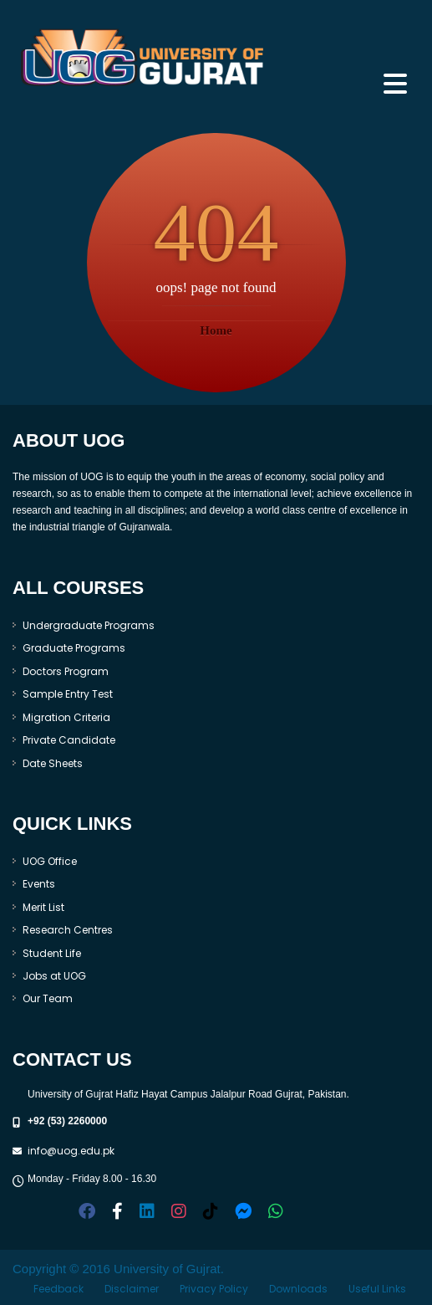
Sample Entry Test (68, 694)
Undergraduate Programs (89, 625)
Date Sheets (53, 763)
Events (39, 884)
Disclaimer (131, 1289)
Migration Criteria (66, 717)
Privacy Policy (214, 1289)
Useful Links (377, 1289)
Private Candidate (69, 740)
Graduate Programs (74, 648)
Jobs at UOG (54, 976)
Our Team (48, 998)
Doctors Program (66, 671)
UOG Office (50, 861)
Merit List (43, 907)
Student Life (52, 953)
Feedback (58, 1289)
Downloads (298, 1289)
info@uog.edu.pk (71, 1151)
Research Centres (68, 930)
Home (215, 330)
